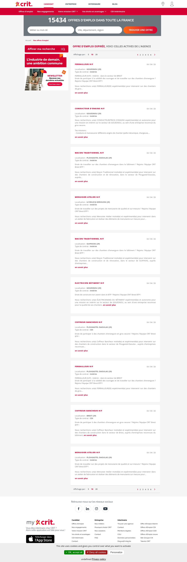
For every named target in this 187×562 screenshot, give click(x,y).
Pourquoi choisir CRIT (103, 527)
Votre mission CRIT (79, 531)
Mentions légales (124, 531)
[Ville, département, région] (98, 30)
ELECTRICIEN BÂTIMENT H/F (89, 283)
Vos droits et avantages (81, 534)
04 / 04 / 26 (151, 64)
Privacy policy (99, 559)
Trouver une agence (125, 524)
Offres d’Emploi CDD (148, 531)
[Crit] (87, 508)
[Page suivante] (155, 54)
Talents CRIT (145, 541)
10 (92, 54)
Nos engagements (79, 527)
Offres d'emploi (78, 524)
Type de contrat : (86, 72)
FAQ (96, 538)
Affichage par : (79, 54)
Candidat (75, 520)
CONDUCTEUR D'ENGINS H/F (90, 108)
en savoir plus (81, 92)
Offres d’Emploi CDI (148, 527)
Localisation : (88, 69)
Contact (75, 541)
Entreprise (99, 520)
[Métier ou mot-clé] (50, 30)
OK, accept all (74, 552)
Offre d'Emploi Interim (149, 524)
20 (96, 54)
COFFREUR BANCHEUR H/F (88, 322)
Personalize (116, 552)
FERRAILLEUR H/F (84, 64)
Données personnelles (126, 538)
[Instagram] (96, 508)
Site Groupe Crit (146, 538)
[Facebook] (78, 508)
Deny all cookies (96, 552)
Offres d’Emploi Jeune (149, 534)
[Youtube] (105, 508)
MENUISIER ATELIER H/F (87, 197)
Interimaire (122, 520)
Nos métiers (99, 524)
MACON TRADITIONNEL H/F (89, 152)
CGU (119, 534)
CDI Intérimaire (77, 538)
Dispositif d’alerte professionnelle (124, 542)
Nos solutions (100, 531)
